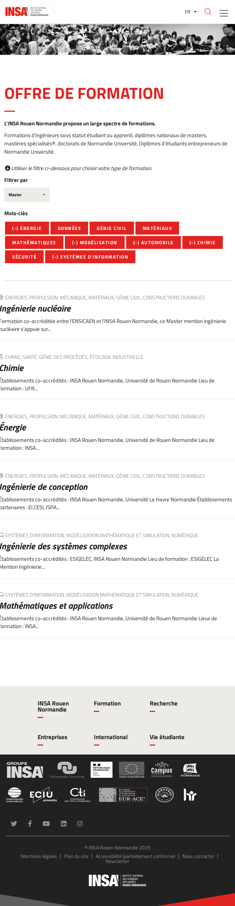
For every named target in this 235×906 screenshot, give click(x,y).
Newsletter (117, 861)
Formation (107, 703)
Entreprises (52, 737)
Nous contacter (198, 856)
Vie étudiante (167, 737)
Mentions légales (39, 856)
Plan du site (76, 856)
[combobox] (26, 195)
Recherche (164, 703)
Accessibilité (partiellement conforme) (135, 856)
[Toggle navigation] (224, 12)
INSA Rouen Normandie (53, 706)
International (111, 737)
